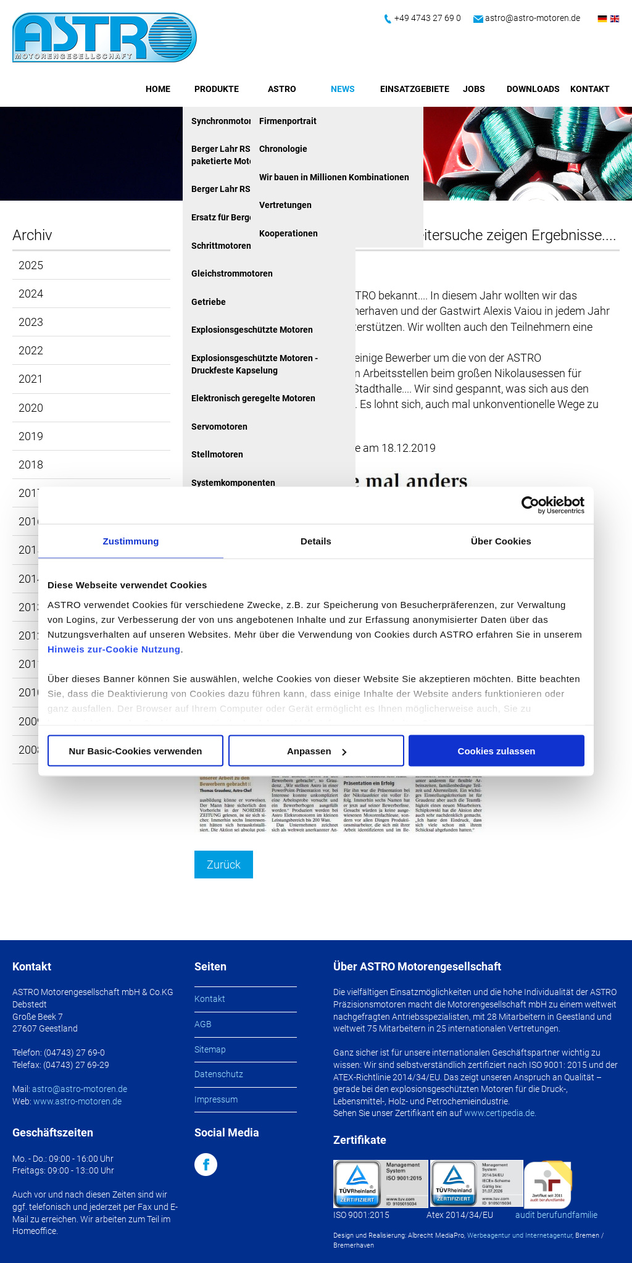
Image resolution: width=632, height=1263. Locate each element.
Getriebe (208, 302)
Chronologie (283, 149)
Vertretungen (285, 205)
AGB (203, 1024)
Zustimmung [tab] (131, 541)
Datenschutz (218, 1074)
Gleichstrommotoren (232, 273)
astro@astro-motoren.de (532, 18)
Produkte (216, 89)
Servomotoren (219, 426)
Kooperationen (288, 233)
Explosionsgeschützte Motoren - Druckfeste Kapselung (254, 364)
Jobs (474, 89)
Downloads (533, 89)
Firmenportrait (288, 121)
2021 (31, 378)
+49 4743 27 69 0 (427, 18)
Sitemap (210, 1049)
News (343, 89)
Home (158, 89)
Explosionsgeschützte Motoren (252, 330)
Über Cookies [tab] (501, 541)
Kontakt (590, 89)
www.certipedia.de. (500, 1113)
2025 (31, 265)
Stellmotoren (217, 454)
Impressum (216, 1099)
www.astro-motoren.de (77, 1101)
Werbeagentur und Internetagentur (519, 1236)
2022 (31, 350)
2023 (31, 321)
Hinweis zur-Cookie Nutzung (114, 648)
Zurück (224, 864)
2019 (31, 436)
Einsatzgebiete (414, 89)
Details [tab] (316, 541)
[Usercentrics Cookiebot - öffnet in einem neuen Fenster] (530, 505)
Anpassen (316, 751)
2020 (31, 407)
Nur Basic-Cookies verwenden (135, 751)
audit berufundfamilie (556, 1215)
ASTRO (282, 89)
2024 (31, 293)
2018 (31, 464)
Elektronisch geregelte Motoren (253, 398)
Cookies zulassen (497, 751)
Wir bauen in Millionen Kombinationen (334, 177)
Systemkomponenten (233, 483)
